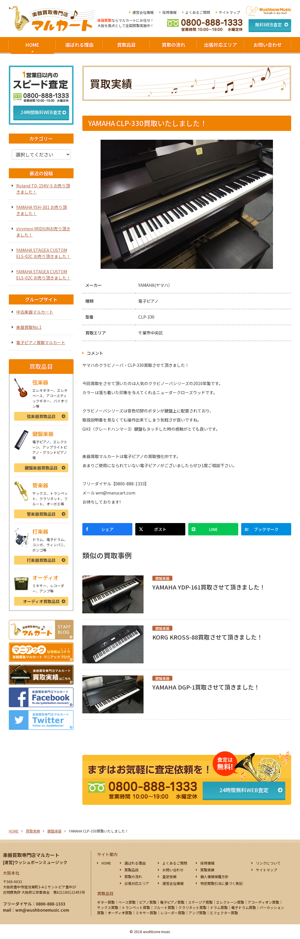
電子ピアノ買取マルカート (40, 342)
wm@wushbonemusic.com (42, 910)
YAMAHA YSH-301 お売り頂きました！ (41, 210)
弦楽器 (41, 416)
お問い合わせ (268, 44)
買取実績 (33, 830)
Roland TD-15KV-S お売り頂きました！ (43, 189)
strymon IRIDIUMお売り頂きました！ (43, 232)
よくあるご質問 (197, 12)
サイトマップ (229, 12)
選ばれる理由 (79, 44)
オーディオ (41, 601)
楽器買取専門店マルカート (31, 854)
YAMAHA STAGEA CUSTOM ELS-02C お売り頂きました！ (43, 253)
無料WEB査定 (268, 24)
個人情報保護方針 (214, 876)
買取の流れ (173, 44)
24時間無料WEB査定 (244, 790)
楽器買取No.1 (28, 327)
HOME (32, 44)
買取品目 (126, 44)
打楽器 (41, 560)
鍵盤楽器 (41, 468)
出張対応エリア (220, 44)
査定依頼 (169, 876)
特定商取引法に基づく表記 (221, 883)
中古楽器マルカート (34, 312)
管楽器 (41, 514)
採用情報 (169, 12)
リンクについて (268, 862)
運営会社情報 (143, 12)
